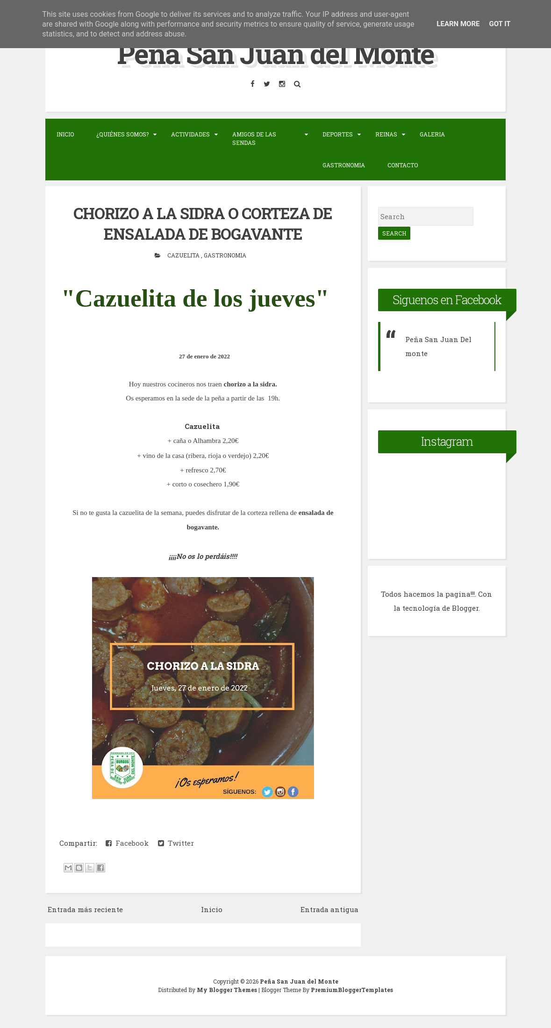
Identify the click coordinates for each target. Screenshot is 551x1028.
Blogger (465, 608)
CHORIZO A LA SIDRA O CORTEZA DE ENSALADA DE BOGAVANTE (203, 223)
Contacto (402, 164)
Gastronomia (343, 164)
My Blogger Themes (227, 988)
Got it (499, 24)
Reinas (386, 133)
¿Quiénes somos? (122, 133)
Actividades (190, 133)
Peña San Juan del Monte (275, 53)
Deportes (337, 133)
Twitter (176, 841)
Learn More (458, 24)
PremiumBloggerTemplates (352, 988)
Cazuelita (184, 254)
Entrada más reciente (85, 908)
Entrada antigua (329, 908)
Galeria (432, 133)
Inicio (65, 133)
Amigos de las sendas (254, 138)
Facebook (127, 841)
